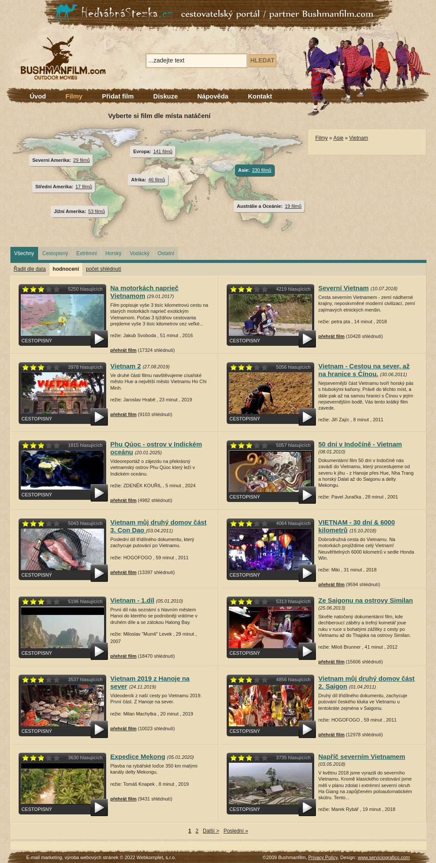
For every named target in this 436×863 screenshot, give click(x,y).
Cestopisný (55, 253)
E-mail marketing (44, 857)
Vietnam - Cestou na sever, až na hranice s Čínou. (364, 369)
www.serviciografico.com (384, 857)
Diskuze (165, 96)
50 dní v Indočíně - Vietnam (360, 444)
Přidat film (117, 96)
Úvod (38, 96)
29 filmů (81, 160)
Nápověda (212, 96)
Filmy (73, 96)
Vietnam (358, 138)
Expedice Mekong (138, 756)
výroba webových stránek (91, 857)
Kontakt (260, 96)
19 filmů (293, 206)
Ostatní (166, 253)
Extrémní (86, 253)
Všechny (24, 253)
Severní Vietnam (344, 288)
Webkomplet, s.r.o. (156, 857)
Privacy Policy (323, 857)
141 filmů (162, 151)
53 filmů (96, 211)
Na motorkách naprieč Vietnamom (145, 291)
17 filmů (83, 186)
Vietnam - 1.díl (132, 600)
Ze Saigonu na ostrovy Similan (366, 600)
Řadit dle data (30, 269)
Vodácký (139, 253)
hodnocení (66, 269)
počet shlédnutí (103, 269)
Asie (338, 138)
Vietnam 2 (126, 366)
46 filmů (156, 179)
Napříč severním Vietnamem (362, 756)
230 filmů (261, 170)
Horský (113, 253)
